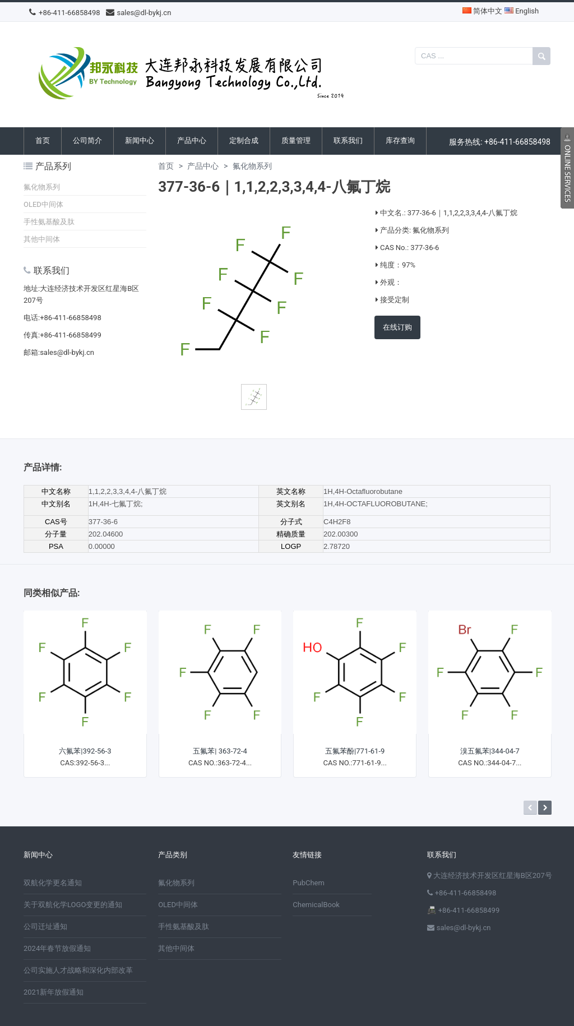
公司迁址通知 (45, 926)
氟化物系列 (42, 187)
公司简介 (87, 140)
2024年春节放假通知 (57, 948)
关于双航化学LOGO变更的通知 (73, 904)
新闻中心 (139, 140)
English (521, 11)
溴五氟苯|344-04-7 (490, 751)
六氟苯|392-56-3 (85, 751)
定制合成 (243, 140)
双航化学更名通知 (53, 883)
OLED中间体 (43, 204)
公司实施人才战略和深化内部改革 (78, 970)
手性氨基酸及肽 (49, 222)
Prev (530, 808)
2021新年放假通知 (54, 992)
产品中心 (191, 140)
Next (545, 808)
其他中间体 (42, 239)
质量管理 (296, 140)
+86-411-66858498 (64, 12)
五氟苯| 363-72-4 (220, 751)
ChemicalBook (316, 904)
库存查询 (400, 140)
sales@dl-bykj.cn (139, 12)
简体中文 (482, 11)
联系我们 (348, 140)
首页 (42, 140)
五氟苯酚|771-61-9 (355, 751)
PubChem (309, 883)
